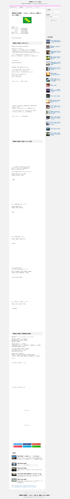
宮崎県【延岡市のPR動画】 (22, 463)
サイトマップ (37, 7)
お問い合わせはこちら (13, 7)
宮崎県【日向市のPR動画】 (22, 479)
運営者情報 (21, 7)
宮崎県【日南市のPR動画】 (22, 468)
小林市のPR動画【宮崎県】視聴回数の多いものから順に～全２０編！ (29, 473)
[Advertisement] (27, 417)
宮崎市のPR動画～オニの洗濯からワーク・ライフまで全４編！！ (28, 456)
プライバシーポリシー (29, 7)
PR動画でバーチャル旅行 (35, 1)
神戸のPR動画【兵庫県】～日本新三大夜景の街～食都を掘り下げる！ (25, 485)
